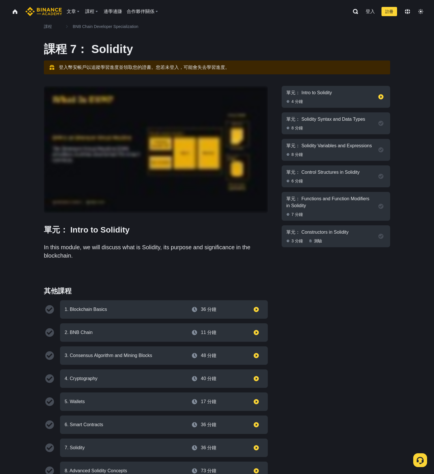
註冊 (389, 11)
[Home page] (43, 11)
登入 (370, 11)
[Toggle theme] (420, 11)
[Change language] (407, 11)
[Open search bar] (354, 11)
